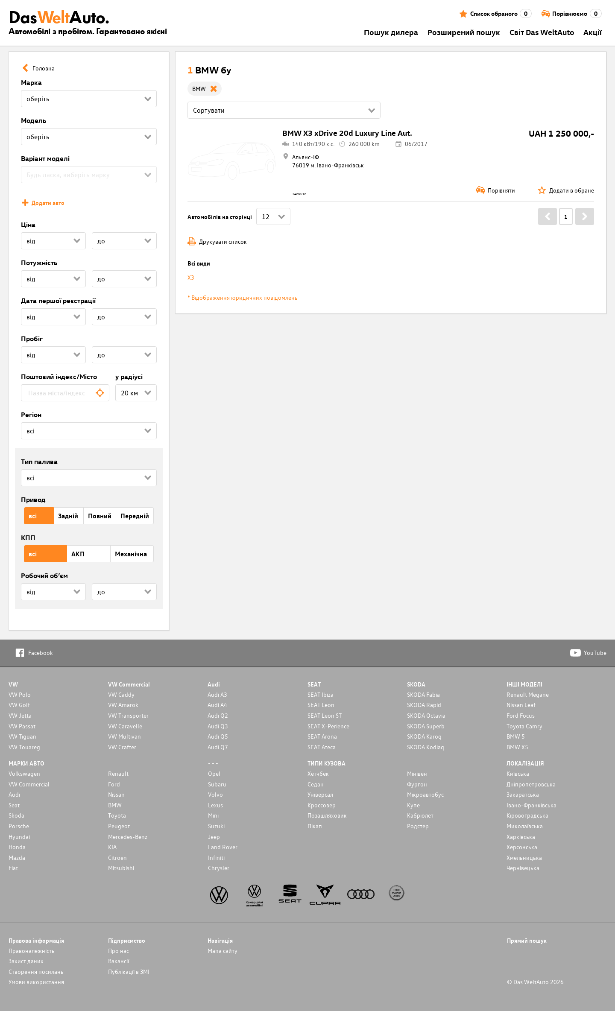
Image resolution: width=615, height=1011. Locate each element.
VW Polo (20, 694)
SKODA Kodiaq (425, 747)
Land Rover (222, 847)
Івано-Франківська (531, 805)
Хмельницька (524, 857)
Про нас (118, 951)
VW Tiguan (22, 736)
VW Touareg (24, 747)
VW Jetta (20, 715)
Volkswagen (24, 773)
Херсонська (522, 847)
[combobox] (65, 392)
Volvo (215, 794)
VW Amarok (123, 705)
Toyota (117, 815)
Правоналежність (32, 951)
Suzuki (216, 826)
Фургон (417, 784)
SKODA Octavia (426, 715)
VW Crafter (122, 747)
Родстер (418, 826)
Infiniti (216, 857)
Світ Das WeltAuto (542, 32)
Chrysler (218, 868)
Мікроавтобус (425, 794)
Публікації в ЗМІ (128, 971)
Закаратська (523, 794)
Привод (33, 499)
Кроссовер (322, 805)
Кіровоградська (527, 815)
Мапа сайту (222, 951)
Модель (33, 120)
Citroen (117, 857)
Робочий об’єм (44, 575)
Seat (14, 805)
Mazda (17, 857)
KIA (112, 847)
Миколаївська (525, 826)
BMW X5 (517, 747)
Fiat (13, 868)
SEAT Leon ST (325, 715)
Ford (114, 784)
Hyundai (19, 837)
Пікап (315, 826)
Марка (31, 82)
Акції (592, 32)
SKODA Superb (426, 726)
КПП (28, 537)
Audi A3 (217, 694)
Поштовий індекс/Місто (59, 376)
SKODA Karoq (424, 736)
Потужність (39, 262)
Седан (316, 784)
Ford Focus (521, 715)
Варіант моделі (45, 158)
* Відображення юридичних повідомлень (242, 297)
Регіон (31, 414)
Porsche (19, 826)
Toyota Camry (524, 726)
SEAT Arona (322, 736)
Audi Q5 (218, 736)
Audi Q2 (218, 715)
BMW (115, 805)
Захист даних (26, 961)
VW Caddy (121, 694)
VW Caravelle (125, 726)
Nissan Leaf (521, 705)
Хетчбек (318, 773)
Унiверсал (320, 794)
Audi (14, 794)
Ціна (28, 224)
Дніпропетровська (531, 784)
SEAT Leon (321, 705)
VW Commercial (29, 784)
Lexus (215, 805)
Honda (17, 847)
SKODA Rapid (424, 705)
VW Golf (19, 705)
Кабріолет (420, 815)
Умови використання (36, 982)
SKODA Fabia (423, 694)
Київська (518, 773)
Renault (118, 773)
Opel (214, 773)
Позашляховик (327, 815)
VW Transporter (128, 715)
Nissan (116, 794)
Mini (213, 815)
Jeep (214, 837)
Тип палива (39, 461)
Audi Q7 (218, 747)
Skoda (16, 815)
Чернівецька (523, 868)
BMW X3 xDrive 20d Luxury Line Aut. (347, 132)
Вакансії (118, 961)
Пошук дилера (391, 32)
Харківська (521, 837)
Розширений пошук (464, 32)
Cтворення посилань (36, 971)
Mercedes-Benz (127, 837)
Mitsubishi (121, 868)
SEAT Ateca (322, 747)
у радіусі (129, 376)
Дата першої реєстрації (58, 300)
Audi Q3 (218, 726)
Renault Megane (528, 694)
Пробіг (32, 338)
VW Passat (22, 726)
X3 (190, 277)
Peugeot (119, 826)
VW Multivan (124, 736)
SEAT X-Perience (328, 726)
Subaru (217, 784)
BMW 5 (516, 736)
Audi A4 (217, 705)
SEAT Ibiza (321, 694)
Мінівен (417, 773)
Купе (413, 805)
